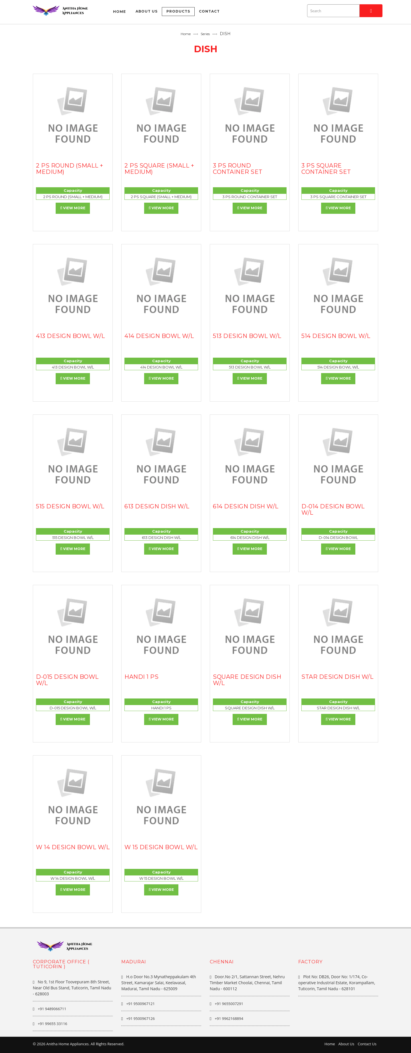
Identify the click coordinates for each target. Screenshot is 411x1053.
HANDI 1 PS (141, 676)
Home (186, 34)
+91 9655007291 (229, 1003)
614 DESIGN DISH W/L (246, 506)
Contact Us (367, 1043)
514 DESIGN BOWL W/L (335, 336)
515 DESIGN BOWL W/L (70, 506)
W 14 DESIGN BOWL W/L (73, 847)
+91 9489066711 (52, 1008)
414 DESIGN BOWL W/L (159, 336)
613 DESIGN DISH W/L (157, 506)
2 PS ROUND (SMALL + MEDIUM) (69, 168)
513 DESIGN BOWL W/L (247, 336)
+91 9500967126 (140, 1018)
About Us (346, 1043)
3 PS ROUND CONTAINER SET (238, 168)
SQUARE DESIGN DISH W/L (247, 679)
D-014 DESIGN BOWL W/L (333, 509)
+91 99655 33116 (52, 1023)
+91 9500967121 (140, 1003)
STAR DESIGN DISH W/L (337, 676)
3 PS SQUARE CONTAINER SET (326, 168)
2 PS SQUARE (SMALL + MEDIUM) (159, 168)
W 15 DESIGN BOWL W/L (161, 847)
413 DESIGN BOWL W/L (70, 336)
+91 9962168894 (229, 1018)
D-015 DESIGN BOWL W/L (67, 679)
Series (205, 34)
